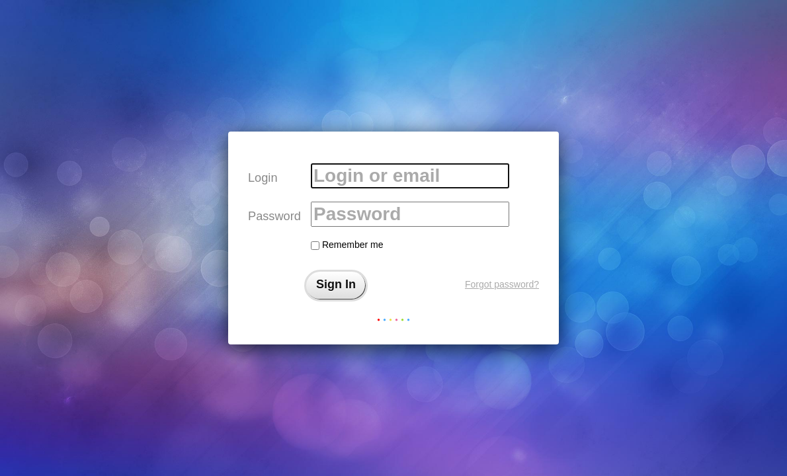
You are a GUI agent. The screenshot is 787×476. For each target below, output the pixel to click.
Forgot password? (502, 284)
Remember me (347, 244)
